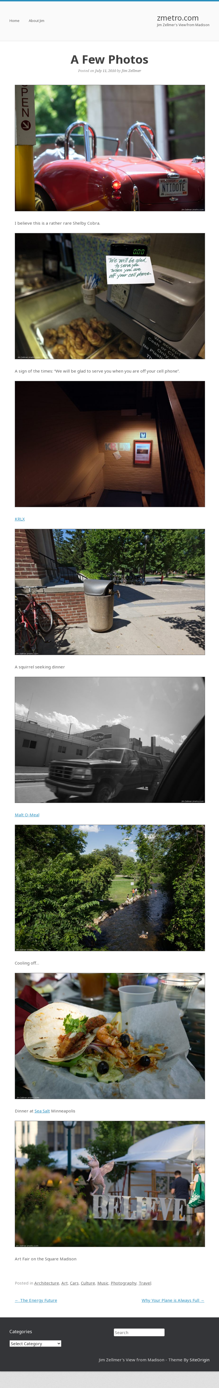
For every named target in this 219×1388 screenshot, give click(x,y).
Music (103, 1283)
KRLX (20, 519)
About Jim (36, 21)
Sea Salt (42, 1111)
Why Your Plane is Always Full (173, 1300)
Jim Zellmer (131, 70)
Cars (74, 1283)
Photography (123, 1283)
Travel (145, 1283)
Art (64, 1283)
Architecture (46, 1283)
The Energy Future (36, 1300)
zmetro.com (178, 18)
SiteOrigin (200, 1359)
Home (14, 21)
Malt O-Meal (27, 814)
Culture (88, 1283)
